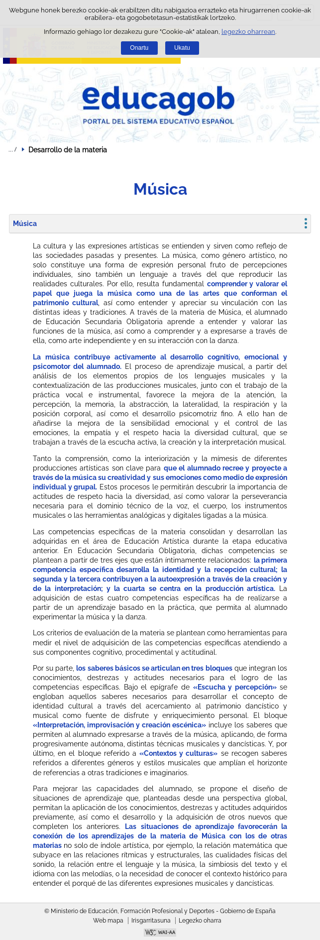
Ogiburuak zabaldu (12, 149)
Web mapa (108, 920)
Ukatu (182, 47)
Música (25, 224)
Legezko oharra (200, 920)
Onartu (139, 47)
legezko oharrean (248, 31)
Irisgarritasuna (151, 920)
